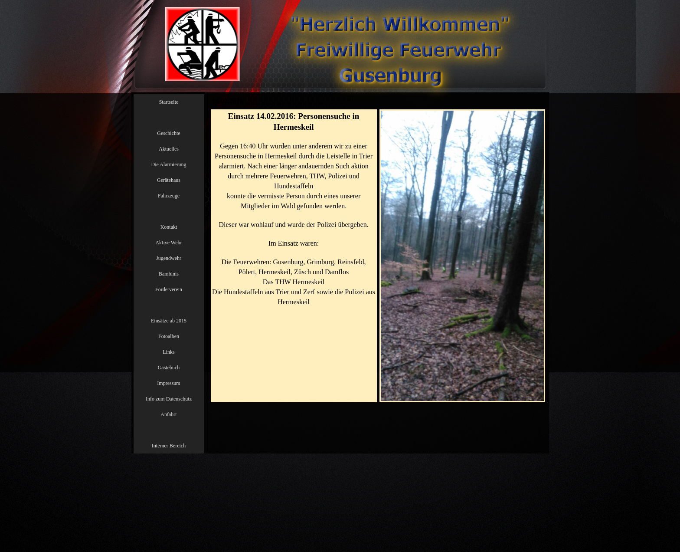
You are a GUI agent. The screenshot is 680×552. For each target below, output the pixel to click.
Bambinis (169, 274)
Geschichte (168, 133)
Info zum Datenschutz (169, 399)
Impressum (168, 383)
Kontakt (168, 227)
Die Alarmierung (168, 164)
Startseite (169, 102)
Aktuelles (169, 149)
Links (168, 352)
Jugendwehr (168, 258)
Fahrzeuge (169, 196)
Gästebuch (169, 368)
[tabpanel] (294, 220)
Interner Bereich (169, 446)
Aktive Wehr (168, 243)
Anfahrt (168, 414)
